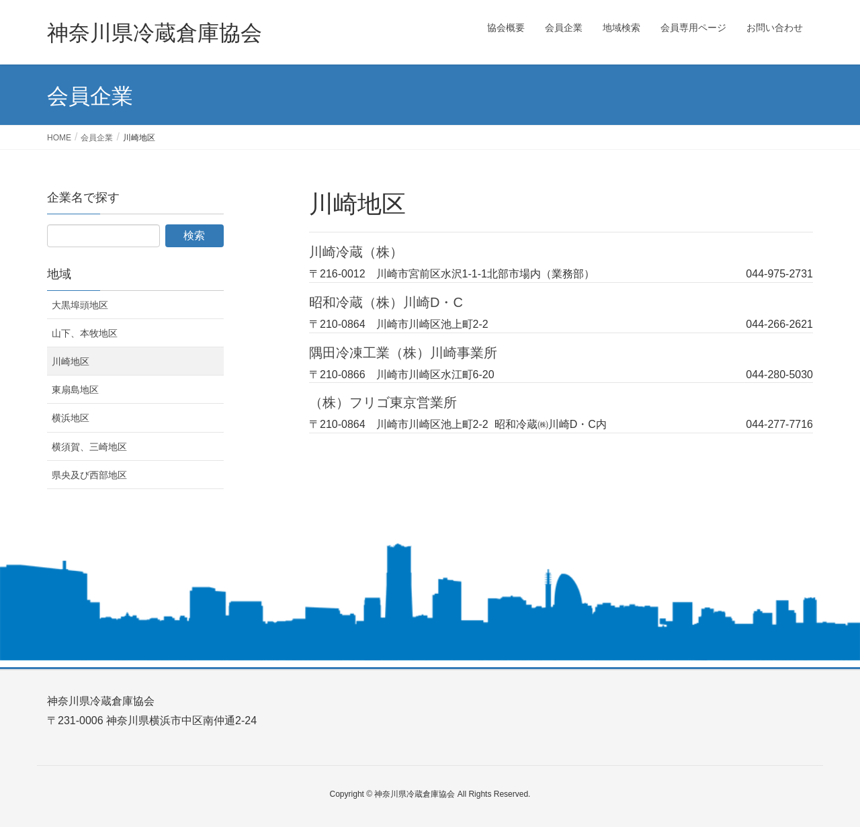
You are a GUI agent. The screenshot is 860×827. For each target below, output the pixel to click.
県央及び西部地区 (89, 475)
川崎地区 (70, 361)
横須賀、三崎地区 (89, 446)
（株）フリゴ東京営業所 (383, 402)
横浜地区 (70, 417)
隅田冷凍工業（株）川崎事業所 (403, 352)
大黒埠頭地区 (80, 305)
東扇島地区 (75, 389)
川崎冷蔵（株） (356, 252)
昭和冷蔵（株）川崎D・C (386, 302)
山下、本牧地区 (85, 333)
